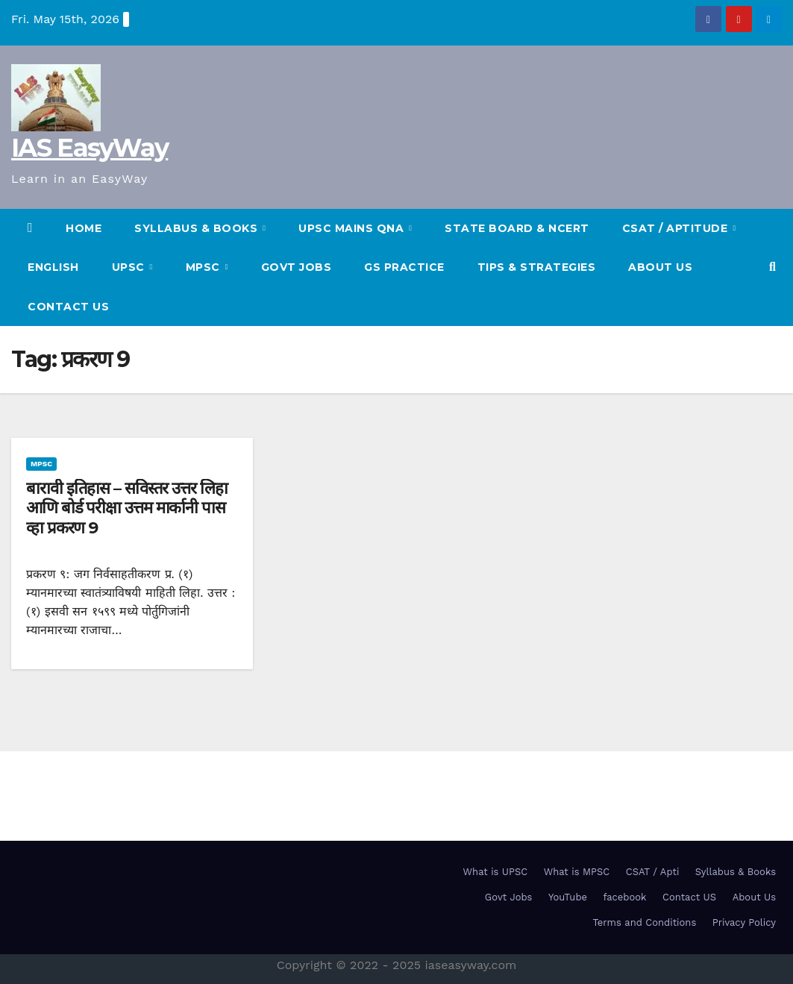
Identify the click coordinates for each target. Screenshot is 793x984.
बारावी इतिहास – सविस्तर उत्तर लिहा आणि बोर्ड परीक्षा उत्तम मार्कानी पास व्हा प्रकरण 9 (127, 508)
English (53, 267)
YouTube (567, 897)
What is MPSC (577, 871)
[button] (772, 267)
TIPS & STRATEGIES (536, 267)
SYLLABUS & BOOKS (197, 228)
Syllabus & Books (735, 871)
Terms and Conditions (644, 922)
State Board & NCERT (517, 228)
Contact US (68, 306)
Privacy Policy (744, 922)
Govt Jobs (296, 267)
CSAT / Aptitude (676, 228)
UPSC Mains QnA (352, 228)
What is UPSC (495, 871)
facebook (625, 897)
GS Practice (404, 267)
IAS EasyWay (89, 147)
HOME (83, 228)
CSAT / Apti (653, 871)
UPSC (130, 267)
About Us (660, 267)
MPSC (205, 267)
